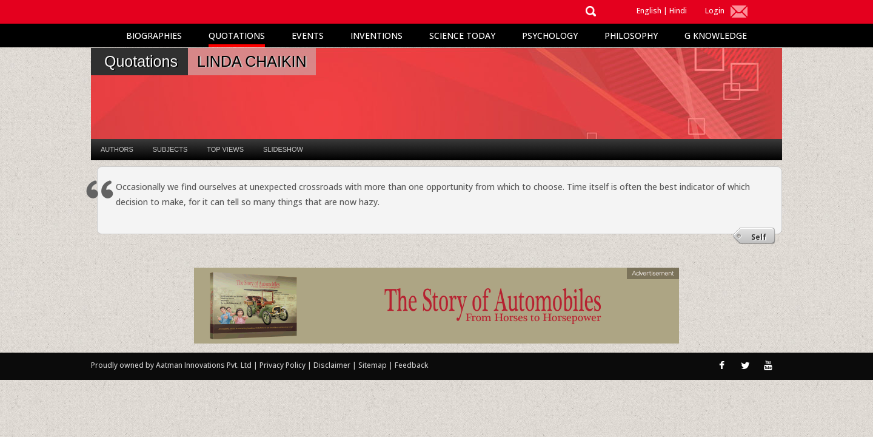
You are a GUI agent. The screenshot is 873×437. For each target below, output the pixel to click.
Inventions (376, 35)
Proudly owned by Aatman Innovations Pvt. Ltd (171, 365)
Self (758, 237)
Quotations (237, 35)
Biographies (154, 35)
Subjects (170, 149)
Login (714, 10)
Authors (117, 149)
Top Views (225, 149)
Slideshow (283, 149)
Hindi (678, 10)
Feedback (411, 365)
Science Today (462, 35)
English (649, 10)
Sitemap (373, 365)
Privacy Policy (283, 365)
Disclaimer (331, 365)
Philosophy (631, 35)
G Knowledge (715, 35)
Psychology (550, 35)
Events (308, 35)
